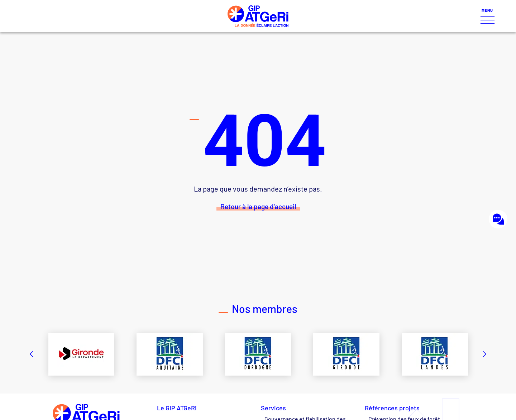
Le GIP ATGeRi (177, 408)
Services (275, 408)
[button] (31, 354)
